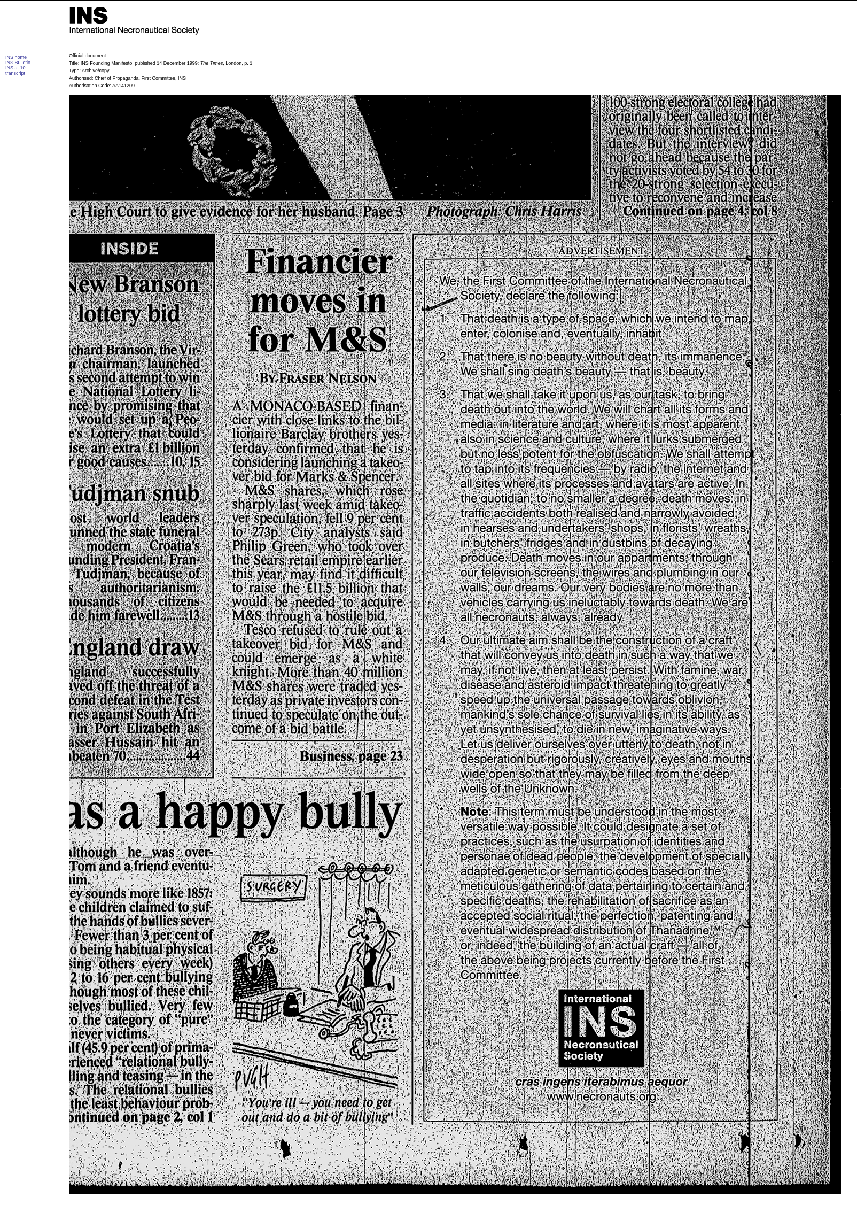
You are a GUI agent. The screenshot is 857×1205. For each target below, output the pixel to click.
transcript (15, 73)
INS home (16, 57)
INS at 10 (15, 68)
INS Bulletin (17, 62)
